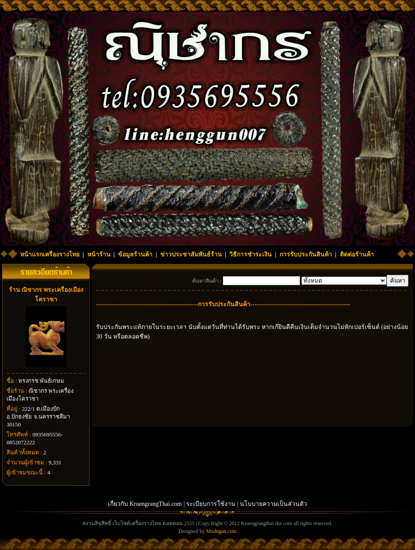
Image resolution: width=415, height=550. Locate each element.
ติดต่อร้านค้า (357, 254)
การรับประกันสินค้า (306, 254)
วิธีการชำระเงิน (250, 254)
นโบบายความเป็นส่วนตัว (273, 504)
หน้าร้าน (99, 254)
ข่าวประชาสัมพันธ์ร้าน (191, 254)
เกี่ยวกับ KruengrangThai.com (145, 504)
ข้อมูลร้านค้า (135, 254)
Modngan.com (221, 531)
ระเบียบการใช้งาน (210, 504)
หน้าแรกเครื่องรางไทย (50, 254)
